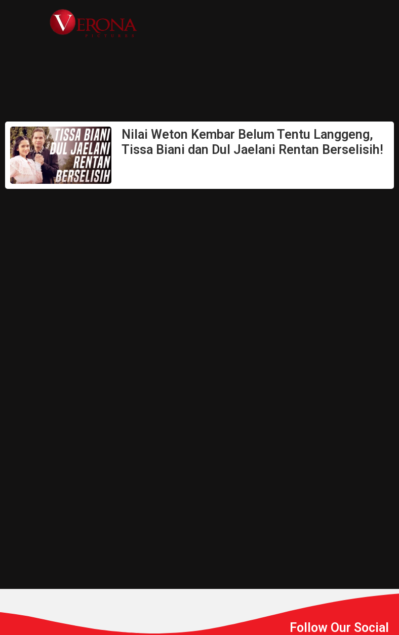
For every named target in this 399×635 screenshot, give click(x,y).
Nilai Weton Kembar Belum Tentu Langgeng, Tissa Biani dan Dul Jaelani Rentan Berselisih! (252, 142)
